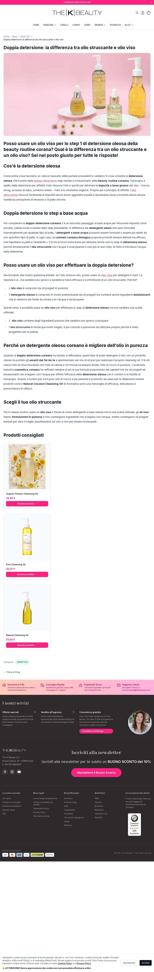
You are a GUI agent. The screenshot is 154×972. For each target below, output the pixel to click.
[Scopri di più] (35, 712)
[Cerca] (137, 12)
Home (6, 36)
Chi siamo (6, 798)
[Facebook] (5, 772)
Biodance (99, 806)
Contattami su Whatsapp (93, 731)
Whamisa (68, 825)
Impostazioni (129, 963)
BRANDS (100, 25)
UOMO (87, 25)
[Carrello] (149, 13)
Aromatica (68, 798)
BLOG (129, 25)
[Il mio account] (142, 13)
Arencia (98, 802)
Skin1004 (99, 817)
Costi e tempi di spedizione (45, 798)
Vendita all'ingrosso (51, 712)
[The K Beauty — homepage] (77, 12)
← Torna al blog (12, 672)
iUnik (66, 806)
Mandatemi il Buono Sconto (96, 772)
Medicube (99, 810)
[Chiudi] (151, 2)
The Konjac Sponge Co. (74, 817)
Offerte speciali (10, 712)
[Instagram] (12, 772)
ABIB (97, 798)
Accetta (145, 963)
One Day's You (101, 814)
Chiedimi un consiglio (11, 802)
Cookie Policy (65, 963)
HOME (36, 25)
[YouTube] (19, 772)
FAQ (4, 814)
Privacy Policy (39, 812)
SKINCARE (49, 25)
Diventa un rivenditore (11, 806)
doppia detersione (45, 180)
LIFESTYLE (25, 36)
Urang (66, 821)
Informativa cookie (41, 816)
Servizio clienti (8, 810)
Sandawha (68, 814)
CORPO (76, 25)
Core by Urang (70, 802)
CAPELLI (64, 25)
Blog (14, 36)
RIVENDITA (115, 25)
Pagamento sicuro (41, 808)
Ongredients (69, 810)
